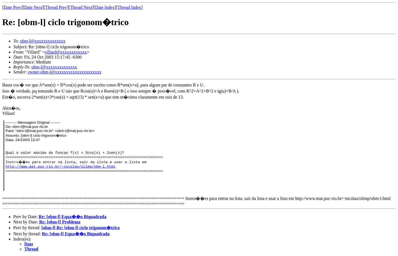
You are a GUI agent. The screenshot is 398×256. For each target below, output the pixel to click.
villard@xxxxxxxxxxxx (66, 52)
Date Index (105, 7)
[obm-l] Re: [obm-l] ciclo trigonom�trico (80, 227)
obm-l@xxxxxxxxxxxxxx (43, 41)
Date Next (33, 7)
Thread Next (81, 7)
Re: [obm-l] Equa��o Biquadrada (72, 216)
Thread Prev (56, 7)
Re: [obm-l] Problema (59, 222)
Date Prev (12, 7)
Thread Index (129, 7)
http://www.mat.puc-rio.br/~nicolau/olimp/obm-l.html (61, 167)
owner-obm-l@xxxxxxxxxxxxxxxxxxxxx (64, 72)
